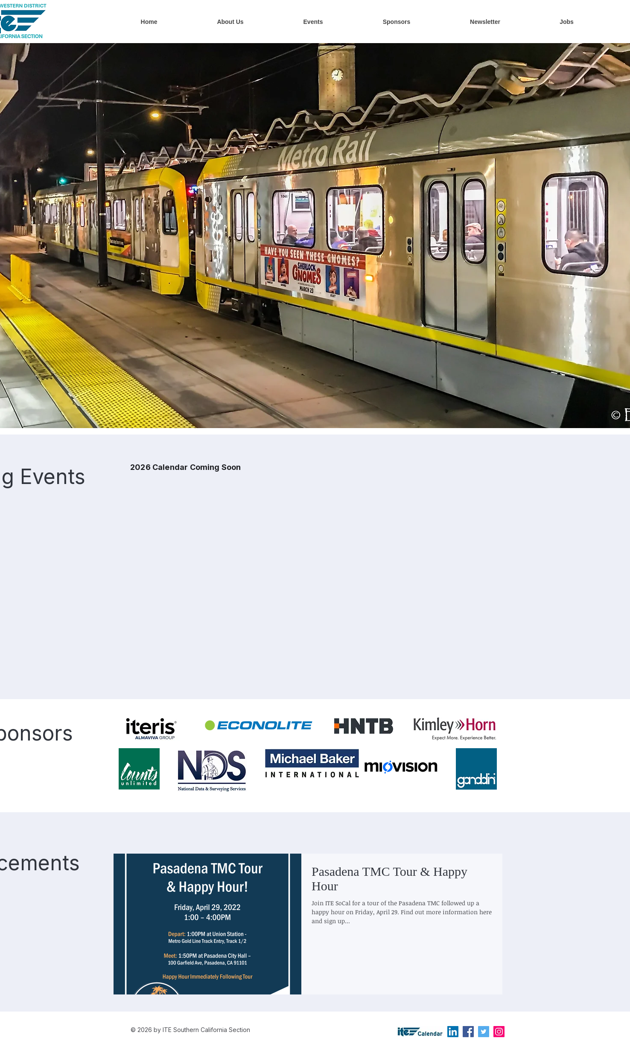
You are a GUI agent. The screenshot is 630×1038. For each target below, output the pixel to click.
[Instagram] (499, 1031)
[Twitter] (483, 1031)
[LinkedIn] (452, 1031)
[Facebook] (468, 1031)
